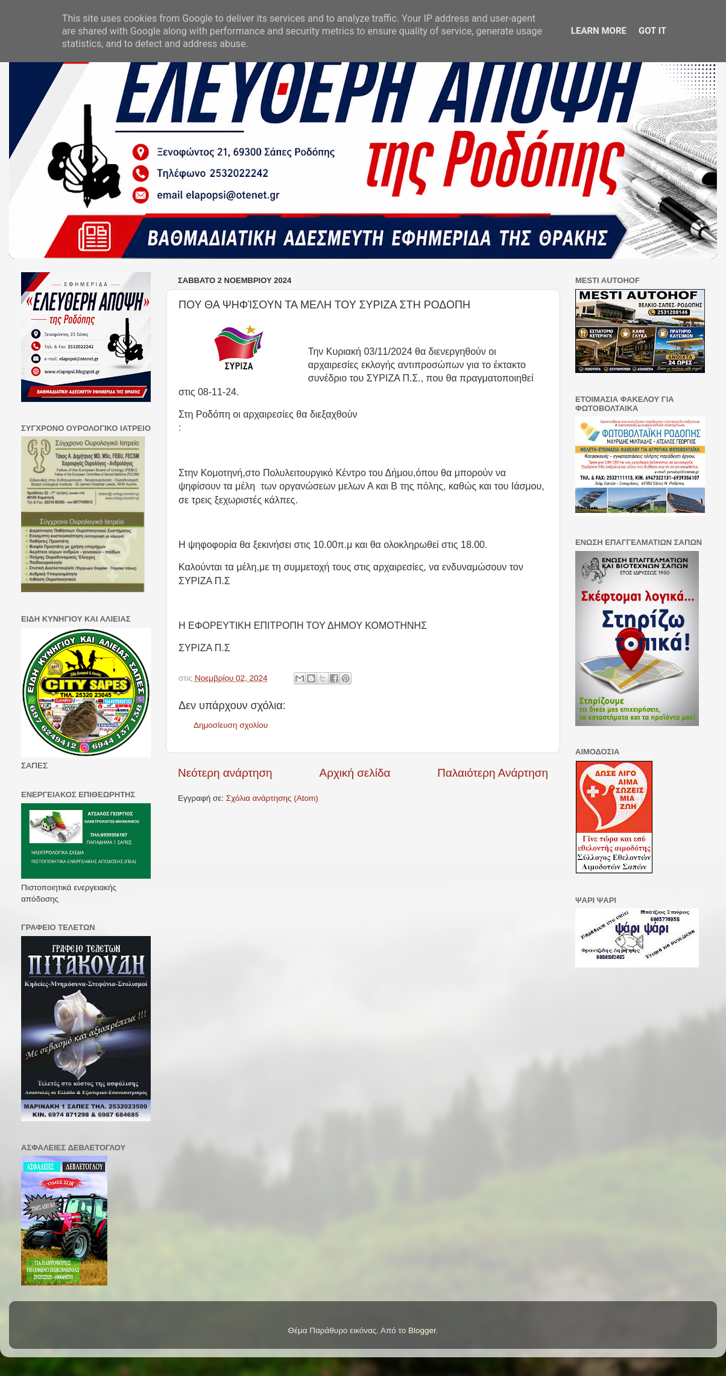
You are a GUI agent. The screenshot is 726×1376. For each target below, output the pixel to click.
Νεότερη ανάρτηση (225, 772)
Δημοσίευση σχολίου (231, 725)
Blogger (422, 1330)
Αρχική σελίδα (355, 772)
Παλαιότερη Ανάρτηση (492, 772)
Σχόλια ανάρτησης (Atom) (272, 798)
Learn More (599, 30)
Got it (652, 30)
